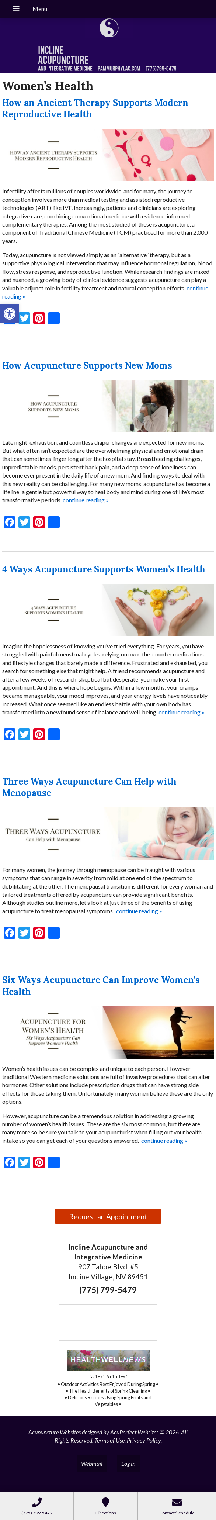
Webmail (91, 1463)
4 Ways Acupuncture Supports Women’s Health (103, 569)
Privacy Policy (144, 1440)
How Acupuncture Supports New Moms (87, 365)
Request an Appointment (108, 1216)
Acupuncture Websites (54, 1431)
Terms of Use (109, 1440)
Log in (128, 1463)
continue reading (86, 499)
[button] (9, 313)
